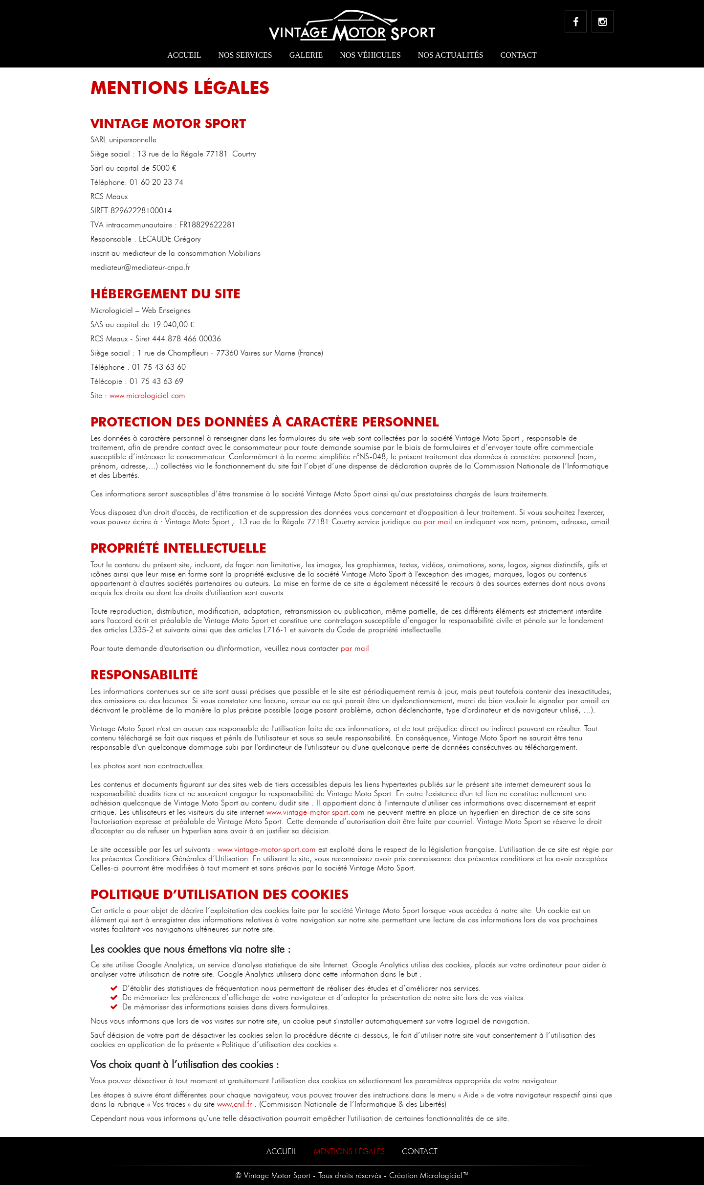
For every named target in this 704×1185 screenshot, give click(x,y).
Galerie (306, 55)
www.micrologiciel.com (147, 395)
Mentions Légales (349, 1151)
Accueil (184, 55)
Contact (519, 55)
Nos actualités (451, 55)
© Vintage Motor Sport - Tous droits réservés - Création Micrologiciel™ (352, 1175)
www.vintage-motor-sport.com (315, 812)
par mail (438, 521)
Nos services (245, 55)
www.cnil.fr (234, 1104)
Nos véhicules (370, 55)
